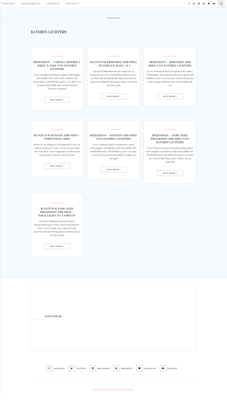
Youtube (168, 368)
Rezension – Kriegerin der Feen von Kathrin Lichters (170, 63)
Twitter (77, 368)
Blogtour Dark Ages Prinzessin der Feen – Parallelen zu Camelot (57, 212)
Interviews (53, 3)
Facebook (55, 368)
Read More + (57, 100)
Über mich (72, 3)
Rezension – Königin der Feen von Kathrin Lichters (113, 137)
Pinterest (123, 368)
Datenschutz (111, 389)
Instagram (99, 368)
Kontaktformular (126, 389)
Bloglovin (146, 368)
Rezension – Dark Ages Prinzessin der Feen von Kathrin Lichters (170, 139)
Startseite (8, 3)
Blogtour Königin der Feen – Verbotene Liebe (57, 137)
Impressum (98, 389)
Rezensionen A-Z (30, 3)
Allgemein (57, 56)
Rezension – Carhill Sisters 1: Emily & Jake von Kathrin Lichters (57, 65)
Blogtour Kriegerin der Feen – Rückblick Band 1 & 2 (113, 63)
